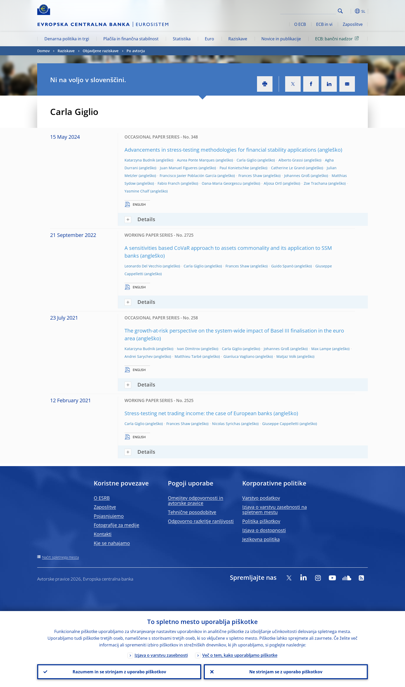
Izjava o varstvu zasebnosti (161, 655)
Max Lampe (321, 348)
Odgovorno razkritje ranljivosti (201, 521)
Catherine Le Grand (288, 167)
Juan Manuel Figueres (179, 167)
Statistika (182, 39)
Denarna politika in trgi (66, 39)
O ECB (300, 24)
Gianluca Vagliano (238, 356)
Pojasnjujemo (109, 516)
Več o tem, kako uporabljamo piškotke (239, 655)
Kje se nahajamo (112, 543)
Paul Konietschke (234, 167)
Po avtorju (136, 50)
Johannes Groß (297, 175)
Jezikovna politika (261, 539)
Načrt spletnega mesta (60, 557)
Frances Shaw (250, 175)
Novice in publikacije (281, 39)
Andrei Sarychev (138, 356)
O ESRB (102, 498)
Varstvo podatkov (261, 498)
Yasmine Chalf (136, 191)
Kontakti (103, 534)
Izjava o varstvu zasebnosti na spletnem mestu (274, 509)
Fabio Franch (169, 183)
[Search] (310, 10)
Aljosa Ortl (273, 183)
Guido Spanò (282, 266)
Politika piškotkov (261, 521)
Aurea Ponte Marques (196, 160)
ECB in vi (324, 24)
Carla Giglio (246, 160)
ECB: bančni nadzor (338, 38)
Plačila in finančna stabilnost (131, 39)
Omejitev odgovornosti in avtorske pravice (195, 500)
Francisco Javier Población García (188, 175)
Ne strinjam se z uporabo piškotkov (285, 672)
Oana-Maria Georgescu (222, 183)
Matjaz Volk (286, 356)
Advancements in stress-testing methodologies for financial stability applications (220, 149)
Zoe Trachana (315, 183)
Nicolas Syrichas (226, 423)
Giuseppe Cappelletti (280, 423)
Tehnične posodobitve (192, 512)
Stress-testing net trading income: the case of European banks (198, 413)
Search (340, 11)
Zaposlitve (353, 24)
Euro (209, 39)
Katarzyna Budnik (139, 160)
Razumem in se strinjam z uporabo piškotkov (119, 672)
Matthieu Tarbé (188, 356)
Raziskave (237, 39)
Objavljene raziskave (101, 50)
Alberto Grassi (290, 160)
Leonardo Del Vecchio (143, 266)
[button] (350, 11)
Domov (43, 50)
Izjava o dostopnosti (264, 530)
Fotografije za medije (116, 525)
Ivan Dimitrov (188, 348)
